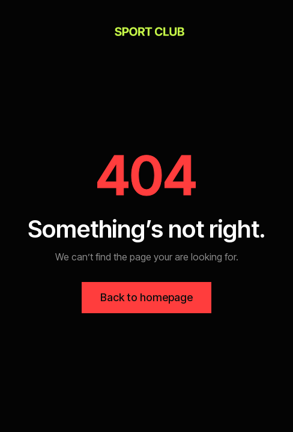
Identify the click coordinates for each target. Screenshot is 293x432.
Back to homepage (146, 297)
